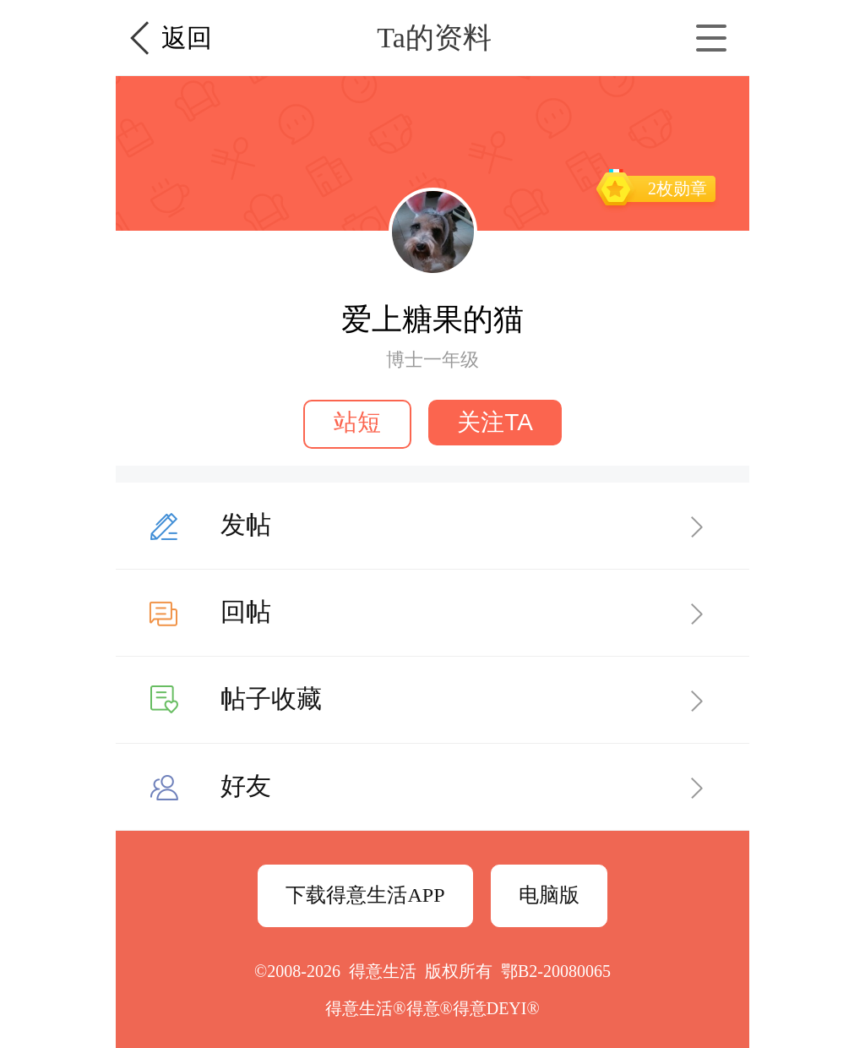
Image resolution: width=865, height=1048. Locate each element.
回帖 (245, 611)
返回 (186, 38)
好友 (245, 786)
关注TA (495, 422)
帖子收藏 (271, 698)
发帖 (245, 524)
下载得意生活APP (365, 895)
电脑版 (549, 895)
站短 (357, 422)
